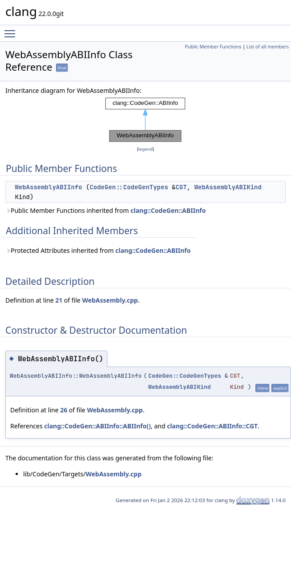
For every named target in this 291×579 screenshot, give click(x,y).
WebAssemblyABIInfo (48, 187)
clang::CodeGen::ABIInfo (168, 210)
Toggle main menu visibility (12, 29)
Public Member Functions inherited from (105, 210)
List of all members (268, 47)
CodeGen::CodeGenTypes (128, 187)
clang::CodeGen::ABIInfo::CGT (212, 426)
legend (145, 149)
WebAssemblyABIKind (228, 187)
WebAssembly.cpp (110, 300)
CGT (181, 187)
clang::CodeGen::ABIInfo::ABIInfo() (97, 426)
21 (58, 300)
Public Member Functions (213, 47)
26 (63, 410)
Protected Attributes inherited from (97, 250)
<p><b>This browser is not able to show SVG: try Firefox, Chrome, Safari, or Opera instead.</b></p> (145, 120)
